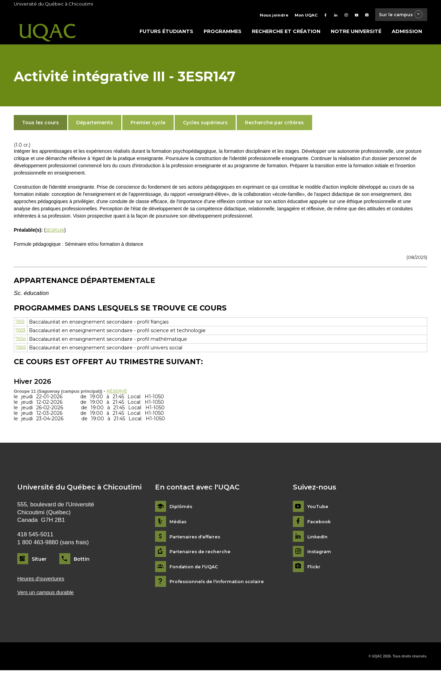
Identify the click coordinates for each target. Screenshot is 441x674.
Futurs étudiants (166, 33)
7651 (21, 323)
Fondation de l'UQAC (196, 569)
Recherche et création (286, 33)
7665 (21, 350)
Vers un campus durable (48, 595)
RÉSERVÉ (118, 393)
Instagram (320, 554)
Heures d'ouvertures (43, 581)
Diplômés (182, 509)
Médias (179, 524)
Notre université (356, 33)
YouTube (318, 509)
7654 (21, 341)
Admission (407, 33)
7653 (21, 332)
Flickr (314, 569)
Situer (39, 561)
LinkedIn (318, 539)
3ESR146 (56, 232)
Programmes (223, 33)
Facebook (320, 524)
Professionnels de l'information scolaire (221, 584)
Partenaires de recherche (202, 554)
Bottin (82, 561)
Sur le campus (397, 15)
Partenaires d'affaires (197, 539)
